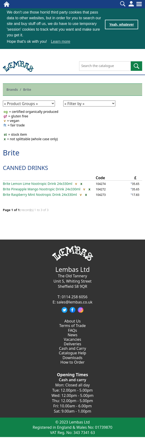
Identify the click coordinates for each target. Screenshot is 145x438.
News (72, 334)
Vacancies (72, 339)
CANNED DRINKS (25, 167)
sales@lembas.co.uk (74, 301)
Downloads (72, 357)
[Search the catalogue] (105, 66)
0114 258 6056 (74, 296)
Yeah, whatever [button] (121, 24)
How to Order (72, 362)
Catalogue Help (72, 352)
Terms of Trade (72, 325)
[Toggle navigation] (139, 4)
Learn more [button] (60, 41)
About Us (72, 320)
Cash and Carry (72, 348)
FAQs (72, 329)
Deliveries (72, 343)
